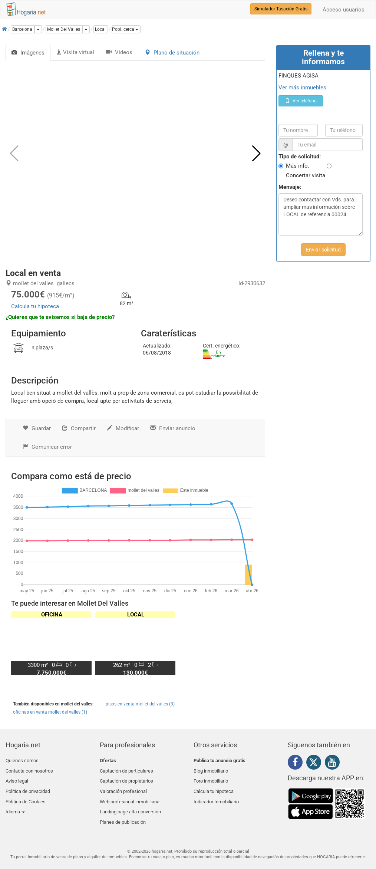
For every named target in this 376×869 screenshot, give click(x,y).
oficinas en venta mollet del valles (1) (50, 712)
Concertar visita (305, 175)
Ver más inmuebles (302, 87)
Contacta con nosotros (29, 769)
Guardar (37, 428)
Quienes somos (22, 760)
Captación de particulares (126, 769)
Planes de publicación (123, 813)
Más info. (297, 165)
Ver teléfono (301, 100)
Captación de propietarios (126, 778)
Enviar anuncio (172, 428)
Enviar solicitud (323, 250)
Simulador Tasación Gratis (280, 8)
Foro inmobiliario (211, 778)
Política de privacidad (28, 787)
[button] (126, 29)
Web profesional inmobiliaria (129, 795)
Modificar (123, 428)
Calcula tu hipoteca (35, 306)
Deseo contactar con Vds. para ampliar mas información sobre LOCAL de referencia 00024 (320, 214)
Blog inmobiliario (211, 769)
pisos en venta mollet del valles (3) (140, 704)
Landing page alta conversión (130, 804)
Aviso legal (17, 778)
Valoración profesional (123, 787)
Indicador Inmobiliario (216, 795)
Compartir (79, 428)
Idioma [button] (15, 804)
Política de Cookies (26, 795)
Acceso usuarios (344, 9)
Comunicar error (47, 447)
